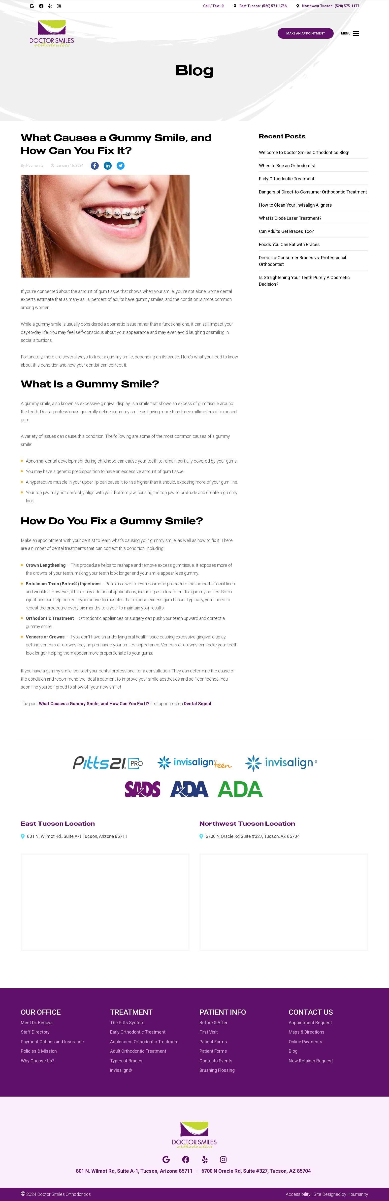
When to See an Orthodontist (287, 165)
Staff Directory (35, 1032)
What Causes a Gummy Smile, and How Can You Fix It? (94, 703)
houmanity (34, 165)
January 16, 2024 (69, 165)
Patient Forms (213, 1041)
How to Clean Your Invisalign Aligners (295, 205)
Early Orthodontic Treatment (286, 178)
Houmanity (357, 1194)
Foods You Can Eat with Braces (289, 244)
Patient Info (222, 1012)
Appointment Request (310, 1022)
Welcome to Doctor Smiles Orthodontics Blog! (304, 152)
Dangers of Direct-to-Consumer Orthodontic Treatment (313, 191)
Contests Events (215, 1060)
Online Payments (305, 1041)
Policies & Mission (39, 1051)
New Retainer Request (311, 1060)
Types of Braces (126, 1060)
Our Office (41, 1012)
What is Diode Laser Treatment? (290, 218)
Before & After (213, 1022)
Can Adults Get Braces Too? (286, 231)
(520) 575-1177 (347, 6)
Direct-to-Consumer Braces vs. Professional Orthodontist (302, 261)
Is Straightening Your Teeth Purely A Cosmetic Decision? (304, 281)
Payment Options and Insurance (52, 1041)
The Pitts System (127, 1022)
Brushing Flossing (217, 1070)
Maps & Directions (306, 1032)
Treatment (131, 1012)
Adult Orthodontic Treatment (138, 1051)
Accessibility (298, 1194)
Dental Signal (197, 703)
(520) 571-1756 (274, 6)
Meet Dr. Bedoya (37, 1022)
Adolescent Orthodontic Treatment (144, 1041)
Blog (293, 1051)
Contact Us (311, 1012)
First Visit (208, 1032)
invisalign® (121, 1070)
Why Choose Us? (37, 1060)
